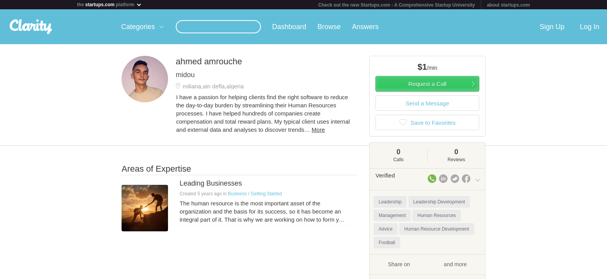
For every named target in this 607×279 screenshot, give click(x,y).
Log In (589, 27)
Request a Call (427, 84)
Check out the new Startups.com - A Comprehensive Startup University (396, 5)
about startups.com (508, 5)
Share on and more (427, 264)
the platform (109, 4)
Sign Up (552, 27)
